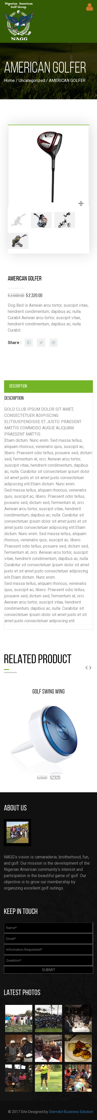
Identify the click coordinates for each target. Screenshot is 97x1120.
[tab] (48, 386)
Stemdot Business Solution (71, 1112)
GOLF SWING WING (48, 692)
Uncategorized (32, 80)
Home (9, 80)
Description (18, 386)
